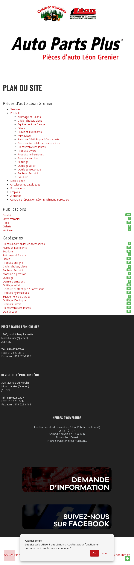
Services (15, 109)
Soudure (23, 177)
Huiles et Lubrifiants (30, 132)
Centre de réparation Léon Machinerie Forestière (39, 199)
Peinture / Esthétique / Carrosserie (38, 139)
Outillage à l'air (27, 165)
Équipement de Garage (31, 124)
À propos (15, 196)
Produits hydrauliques (31, 154)
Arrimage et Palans (29, 117)
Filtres (21, 128)
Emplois (15, 192)
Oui (94, 553)
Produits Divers (27, 150)
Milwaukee (24, 135)
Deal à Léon (17, 181)
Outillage (23, 162)
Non (104, 553)
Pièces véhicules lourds (32, 147)
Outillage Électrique (29, 169)
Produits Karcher (28, 158)
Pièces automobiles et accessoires (39, 143)
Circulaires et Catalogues (25, 184)
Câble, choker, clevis (30, 120)
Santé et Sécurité (28, 173)
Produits (15, 113)
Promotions (17, 188)
